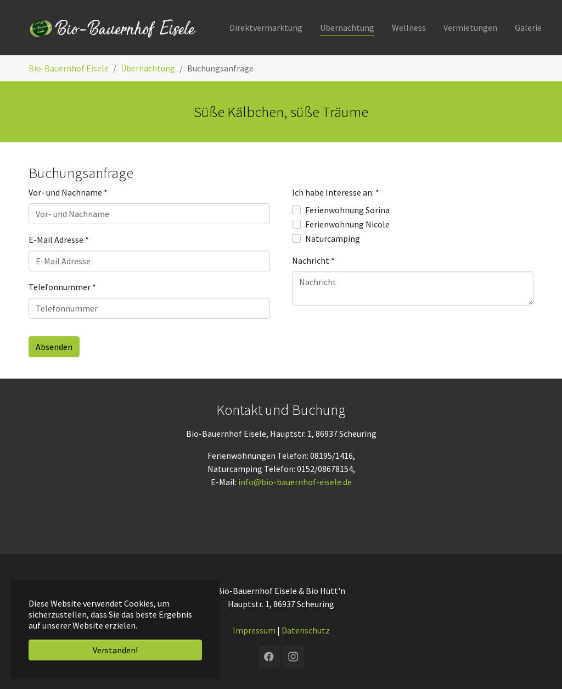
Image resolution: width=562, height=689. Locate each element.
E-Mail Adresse (59, 239)
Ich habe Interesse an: (335, 192)
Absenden (54, 346)
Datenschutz (306, 630)
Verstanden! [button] (115, 649)
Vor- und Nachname (68, 192)
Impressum (254, 630)
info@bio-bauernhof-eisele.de (295, 481)
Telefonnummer (62, 286)
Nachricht (313, 260)
